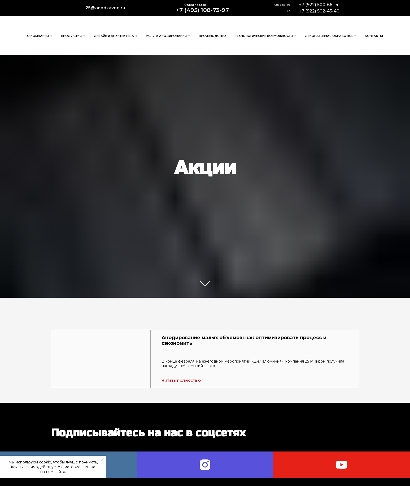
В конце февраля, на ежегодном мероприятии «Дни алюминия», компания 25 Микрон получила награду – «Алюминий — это (253, 363)
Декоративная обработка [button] (329, 36)
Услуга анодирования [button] (166, 36)
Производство (212, 36)
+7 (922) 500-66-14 (318, 4)
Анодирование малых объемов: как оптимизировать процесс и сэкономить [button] (244, 340)
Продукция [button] (71, 36)
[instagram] (205, 464)
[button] (101, 359)
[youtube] (341, 464)
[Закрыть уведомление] (102, 459)
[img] (49, 8)
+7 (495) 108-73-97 (202, 10)
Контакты (374, 36)
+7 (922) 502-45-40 (319, 11)
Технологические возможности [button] (264, 36)
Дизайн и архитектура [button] (114, 36)
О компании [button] (38, 36)
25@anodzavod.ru (105, 7)
